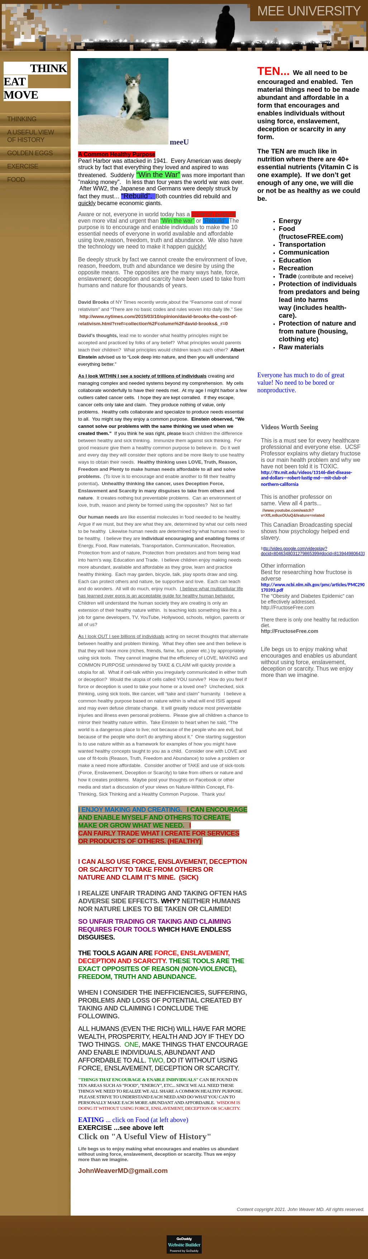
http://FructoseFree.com (287, 607)
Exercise (22, 166)
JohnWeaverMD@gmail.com (123, 1170)
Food (16, 179)
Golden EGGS (30, 153)
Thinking (22, 119)
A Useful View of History (30, 136)
